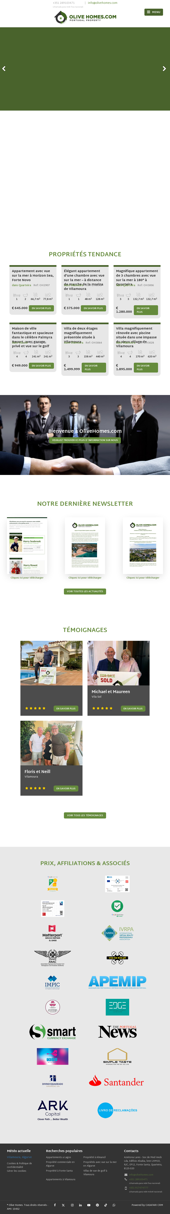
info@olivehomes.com (102, 3)
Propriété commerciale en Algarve (60, 1164)
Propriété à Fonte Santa (59, 1171)
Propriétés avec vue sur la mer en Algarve (100, 1164)
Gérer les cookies (16, 1171)
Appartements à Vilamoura (60, 1180)
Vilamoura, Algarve (19, 1157)
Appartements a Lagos (58, 1157)
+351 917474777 (138, 1188)
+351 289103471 (68, 5)
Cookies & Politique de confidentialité (19, 1165)
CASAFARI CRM (154, 1205)
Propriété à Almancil (94, 1157)
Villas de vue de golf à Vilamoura (95, 1173)
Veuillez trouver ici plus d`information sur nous (85, 440)
